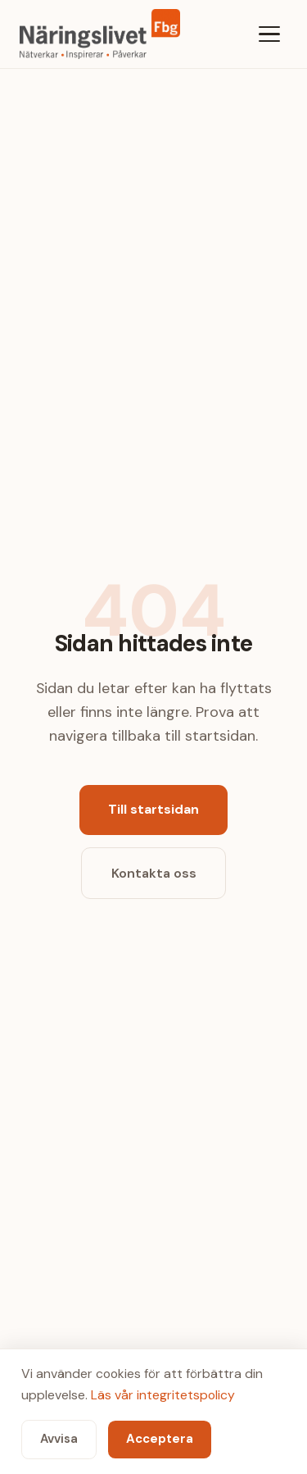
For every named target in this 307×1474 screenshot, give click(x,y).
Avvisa (59, 1439)
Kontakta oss (153, 873)
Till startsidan (153, 809)
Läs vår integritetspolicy (163, 1394)
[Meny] (269, 34)
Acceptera (159, 1439)
